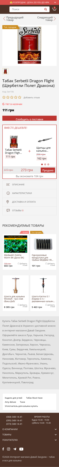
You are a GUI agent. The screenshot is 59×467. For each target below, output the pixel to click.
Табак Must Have (34, 397)
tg (14, 449)
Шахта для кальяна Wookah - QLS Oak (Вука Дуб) (14, 298)
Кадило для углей (13, 397)
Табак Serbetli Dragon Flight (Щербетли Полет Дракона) (13, 151)
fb (3, 449)
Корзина (54, 7)
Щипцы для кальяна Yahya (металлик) (43, 149)
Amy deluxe (10, 402)
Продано (47, 170)
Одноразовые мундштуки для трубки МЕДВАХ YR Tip (42, 257)
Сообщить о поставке (29, 119)
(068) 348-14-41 (14, 416)
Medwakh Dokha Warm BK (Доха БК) (14, 256)
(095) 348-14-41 (14, 420)
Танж (22, 402)
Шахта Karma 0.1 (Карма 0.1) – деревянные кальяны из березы (43, 298)
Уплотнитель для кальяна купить (21, 406)
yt (21, 449)
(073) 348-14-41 (14, 423)
